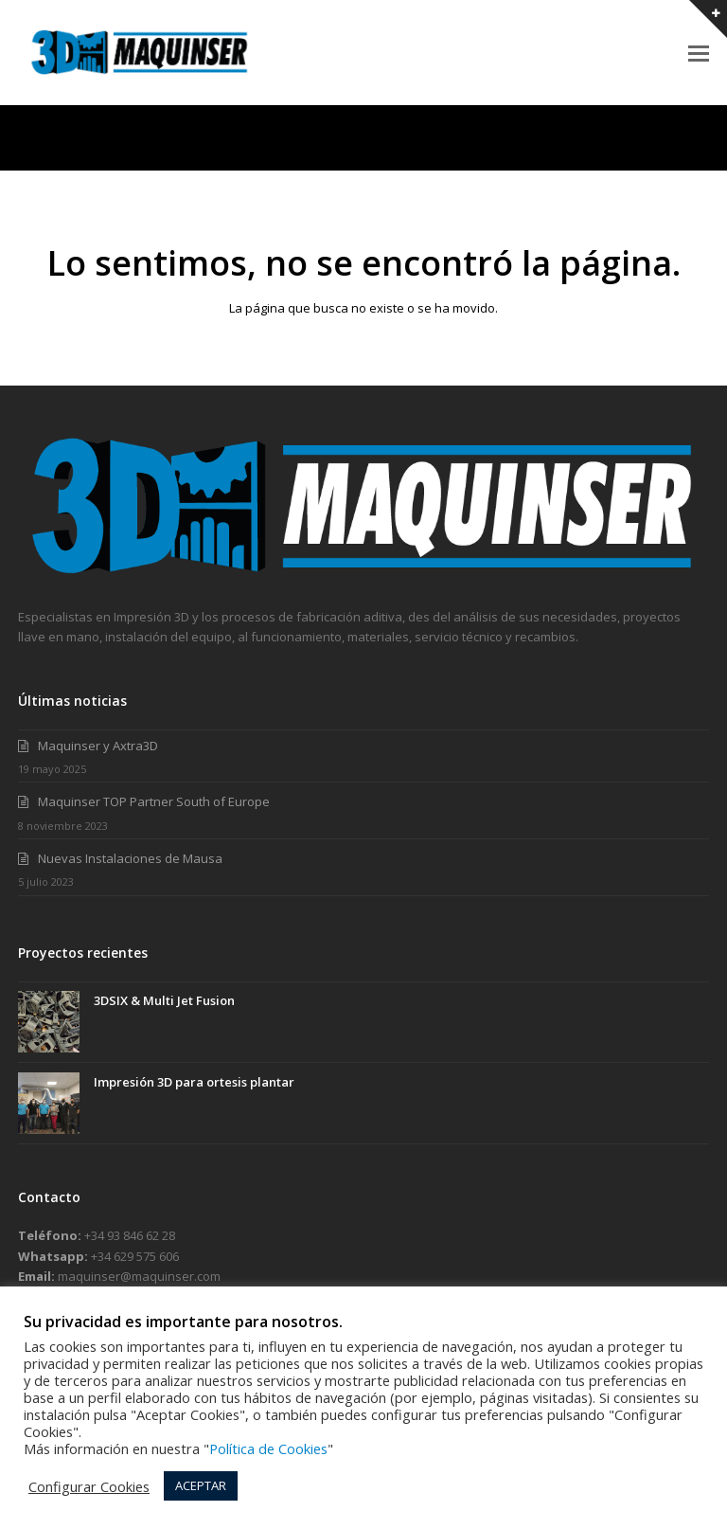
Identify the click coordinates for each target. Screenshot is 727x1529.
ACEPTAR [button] (200, 1485)
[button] (698, 52)
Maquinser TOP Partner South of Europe (154, 801)
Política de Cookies (268, 1448)
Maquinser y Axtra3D (98, 745)
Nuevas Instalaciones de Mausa (130, 858)
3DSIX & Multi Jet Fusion (164, 1000)
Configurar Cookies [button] (89, 1486)
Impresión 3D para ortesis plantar (194, 1081)
